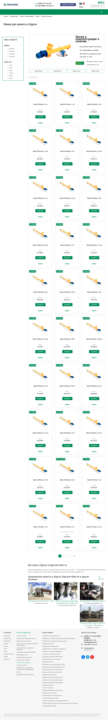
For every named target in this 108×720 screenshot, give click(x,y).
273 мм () (11, 54)
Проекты (6, 646)
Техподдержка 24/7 (97, 6)
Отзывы (6, 656)
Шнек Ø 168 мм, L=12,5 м (40, 433)
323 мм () (11, 56)
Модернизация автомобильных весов (52, 677)
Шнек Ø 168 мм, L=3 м (94, 104)
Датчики (19, 672)
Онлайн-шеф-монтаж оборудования (52, 695)
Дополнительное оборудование (25, 674)
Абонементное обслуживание (50, 646)
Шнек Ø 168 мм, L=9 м (94, 292)
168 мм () (11, 48)
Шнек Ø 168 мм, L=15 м (67, 480)
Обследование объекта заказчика (51, 659)
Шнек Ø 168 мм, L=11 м (40, 386)
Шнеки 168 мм (38, 71)
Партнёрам (7, 659)
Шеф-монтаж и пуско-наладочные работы (53, 664)
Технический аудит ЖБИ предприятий (52, 682)
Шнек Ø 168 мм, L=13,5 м (94, 433)
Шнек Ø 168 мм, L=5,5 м (67, 198)
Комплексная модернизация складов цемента (54, 641)
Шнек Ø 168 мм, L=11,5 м (67, 386)
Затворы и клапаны (22, 665)
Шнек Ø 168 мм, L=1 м (40, 104)
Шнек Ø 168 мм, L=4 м (67, 151)
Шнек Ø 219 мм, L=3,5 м (94, 527)
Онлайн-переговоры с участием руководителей (55, 700)
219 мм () (11, 51)
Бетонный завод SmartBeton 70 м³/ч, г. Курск (41, 601)
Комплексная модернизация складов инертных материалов (58, 638)
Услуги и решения (47, 632)
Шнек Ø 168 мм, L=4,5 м (94, 151)
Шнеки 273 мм (76, 71)
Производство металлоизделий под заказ (53, 667)
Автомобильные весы (22, 655)
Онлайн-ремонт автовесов (49, 693)
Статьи (5, 649)
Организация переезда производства (52, 680)
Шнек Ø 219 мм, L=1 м (94, 480)
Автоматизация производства (25, 657)
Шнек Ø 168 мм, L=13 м (67, 433)
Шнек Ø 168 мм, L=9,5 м (40, 339)
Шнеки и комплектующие (23, 662)
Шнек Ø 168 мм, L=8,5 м (67, 292)
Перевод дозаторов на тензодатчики (52, 669)
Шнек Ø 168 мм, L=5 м (40, 198)
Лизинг (5, 651)
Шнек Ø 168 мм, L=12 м (94, 386)
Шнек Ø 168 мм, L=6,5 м (40, 245)
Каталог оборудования (24, 632)
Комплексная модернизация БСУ (51, 636)
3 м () (10, 70)
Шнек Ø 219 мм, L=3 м (67, 527)
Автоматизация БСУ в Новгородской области (92, 601)
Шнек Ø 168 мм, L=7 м (67, 245)
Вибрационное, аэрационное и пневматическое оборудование (25, 668)
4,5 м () (11, 78)
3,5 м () (11, 73)
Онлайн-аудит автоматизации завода (52, 690)
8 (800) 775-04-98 (44, 3)
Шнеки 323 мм (95, 71)
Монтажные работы (47, 662)
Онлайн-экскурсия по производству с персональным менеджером (60, 703)
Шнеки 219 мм (57, 71)
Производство (7, 638)
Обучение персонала (48, 685)
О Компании (7, 636)
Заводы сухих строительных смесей (26, 638)
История (6, 643)
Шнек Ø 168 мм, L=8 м (40, 292)
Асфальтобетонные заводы (24, 641)
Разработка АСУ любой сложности (51, 654)
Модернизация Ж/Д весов (49, 675)
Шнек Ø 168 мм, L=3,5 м (40, 151)
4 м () (10, 75)
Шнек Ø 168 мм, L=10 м (67, 339)
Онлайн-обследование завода (50, 698)
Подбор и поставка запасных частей (52, 672)
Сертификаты (7, 641)
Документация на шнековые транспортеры (54, 649)
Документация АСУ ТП (48, 643)
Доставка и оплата (9, 654)
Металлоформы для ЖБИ (49, 706)
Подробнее (40, 117)
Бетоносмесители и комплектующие (26, 652)
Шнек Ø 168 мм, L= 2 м (67, 104)
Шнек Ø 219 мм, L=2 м (40, 527)
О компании (7, 632)
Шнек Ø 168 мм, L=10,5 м (94, 339)
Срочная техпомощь (47, 688)
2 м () (10, 68)
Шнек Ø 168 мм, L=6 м (94, 198)
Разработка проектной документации (52, 656)
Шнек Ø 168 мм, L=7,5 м (94, 245)
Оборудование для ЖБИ (23, 660)
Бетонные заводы (21, 636)
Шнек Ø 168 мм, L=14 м (40, 480)
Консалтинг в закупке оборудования (52, 651)
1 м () (10, 65)
